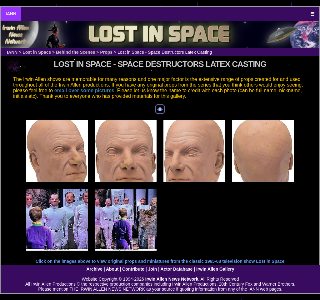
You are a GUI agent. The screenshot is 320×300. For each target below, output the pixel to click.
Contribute (133, 269)
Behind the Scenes (75, 52)
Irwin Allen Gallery (215, 269)
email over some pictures (84, 90)
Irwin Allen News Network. (172, 279)
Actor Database (177, 269)
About (112, 269)
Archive (94, 269)
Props (106, 52)
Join (152, 269)
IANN (11, 13)
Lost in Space (36, 52)
